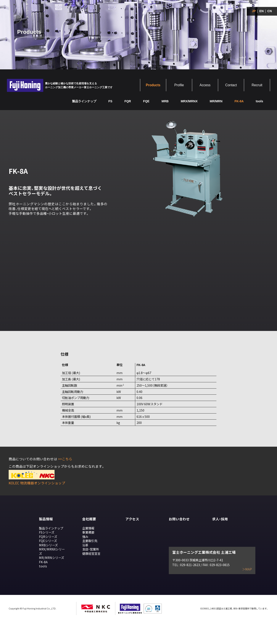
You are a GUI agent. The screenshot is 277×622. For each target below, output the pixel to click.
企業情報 (88, 528)
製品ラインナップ (84, 101)
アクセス (132, 518)
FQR (127, 101)
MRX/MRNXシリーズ (52, 551)
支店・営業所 (90, 549)
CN (269, 11)
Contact (231, 85)
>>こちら (65, 458)
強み (85, 536)
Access (205, 85)
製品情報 (46, 518)
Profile (179, 85)
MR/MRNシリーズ (51, 557)
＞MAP (247, 569)
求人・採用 (220, 518)
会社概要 (89, 518)
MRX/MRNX (189, 101)
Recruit (257, 85)
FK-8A (43, 562)
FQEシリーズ (48, 540)
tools (259, 101)
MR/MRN (216, 101)
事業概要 (88, 532)
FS (110, 101)
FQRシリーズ (48, 536)
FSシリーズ (46, 532)
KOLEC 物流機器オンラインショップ (37, 482)
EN (261, 11)
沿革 (85, 545)
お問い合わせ (179, 518)
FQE (146, 101)
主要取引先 (89, 540)
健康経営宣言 (91, 553)
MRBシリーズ (48, 545)
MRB (165, 101)
